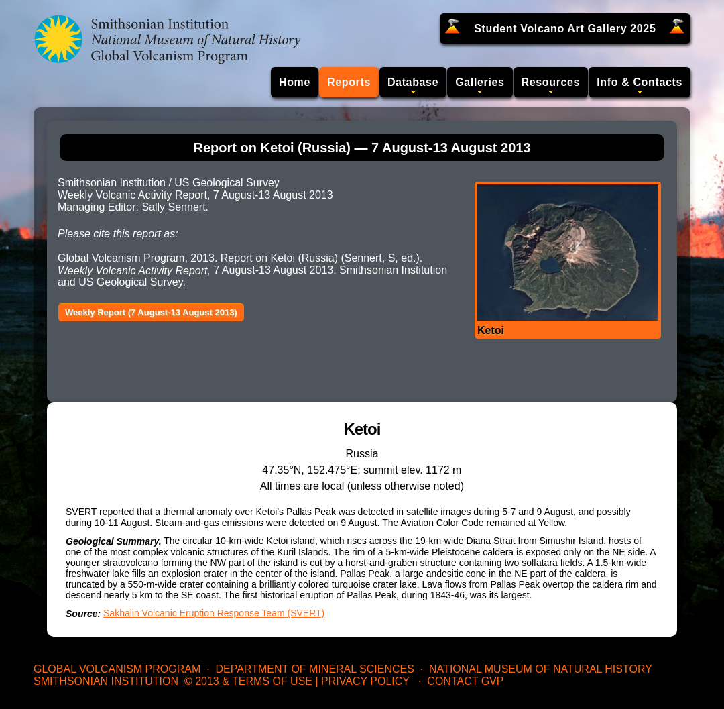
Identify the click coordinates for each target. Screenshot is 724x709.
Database (412, 82)
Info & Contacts (639, 82)
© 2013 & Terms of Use (248, 681)
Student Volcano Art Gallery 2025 (565, 28)
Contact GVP (465, 681)
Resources (551, 82)
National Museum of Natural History (540, 669)
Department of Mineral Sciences (314, 669)
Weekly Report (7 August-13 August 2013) (151, 312)
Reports (349, 82)
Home (294, 82)
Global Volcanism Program (117, 669)
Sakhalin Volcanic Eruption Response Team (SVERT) (213, 613)
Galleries (479, 82)
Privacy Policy (365, 681)
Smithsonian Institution (106, 681)
